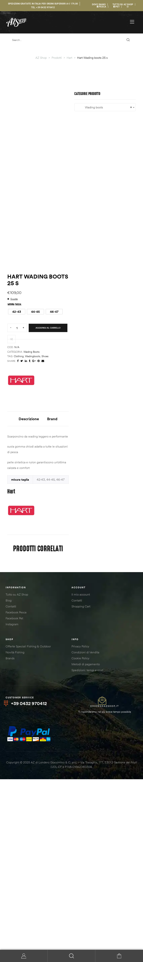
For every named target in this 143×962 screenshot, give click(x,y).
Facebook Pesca (16, 783)
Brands (10, 829)
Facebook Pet (14, 789)
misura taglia (14, 448)
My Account (24, 956)
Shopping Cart (81, 777)
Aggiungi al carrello (48, 471)
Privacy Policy (80, 817)
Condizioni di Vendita (85, 823)
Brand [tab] (86, 562)
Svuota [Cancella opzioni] (14, 442)
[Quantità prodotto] (17, 472)
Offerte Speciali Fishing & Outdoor (28, 817)
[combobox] (71, 721)
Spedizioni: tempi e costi (88, 841)
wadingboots (32, 500)
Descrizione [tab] (62, 562)
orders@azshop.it (104, 876)
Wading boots (31, 495)
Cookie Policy (80, 829)
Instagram (12, 795)
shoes (45, 500)
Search (71, 956)
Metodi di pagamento (86, 835)
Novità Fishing (15, 823)
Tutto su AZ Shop (17, 765)
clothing (19, 500)
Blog (9, 771)
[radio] (16, 455)
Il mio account (81, 765)
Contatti (11, 777)
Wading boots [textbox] (71, 721)
